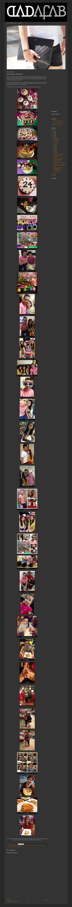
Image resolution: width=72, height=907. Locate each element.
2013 (54, 137)
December (55, 138)
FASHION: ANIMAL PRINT (57, 159)
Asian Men (12, 845)
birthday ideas (19, 845)
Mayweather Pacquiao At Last (57, 124)
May (54, 148)
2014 (54, 135)
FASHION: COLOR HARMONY (58, 154)
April (54, 150)
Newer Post (9, 899)
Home (27, 899)
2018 (54, 129)
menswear (11, 846)
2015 (54, 134)
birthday (15, 845)
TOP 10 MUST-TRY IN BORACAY (58, 122)
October (55, 141)
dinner (33, 845)
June (54, 147)
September (55, 142)
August (55, 144)
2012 (54, 173)
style (18, 846)
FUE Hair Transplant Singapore (57, 120)
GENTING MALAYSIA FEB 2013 (58, 162)
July (54, 145)
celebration (25, 845)
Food (43, 845)
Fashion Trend (39, 845)
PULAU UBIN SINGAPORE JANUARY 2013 (58, 168)
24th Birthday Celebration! (57, 170)
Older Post (45, 899)
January (55, 172)
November (55, 139)
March (55, 151)
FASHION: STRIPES (56, 161)
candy (22, 845)
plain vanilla (15, 846)
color (28, 845)
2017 (54, 131)
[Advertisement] (27, 890)
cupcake (30, 845)
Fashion (35, 845)
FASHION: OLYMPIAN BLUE (58, 158)
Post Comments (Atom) (15, 901)
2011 (54, 175)
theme (20, 846)
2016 (54, 132)
